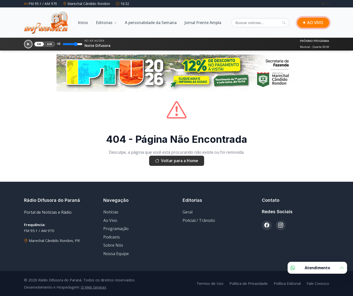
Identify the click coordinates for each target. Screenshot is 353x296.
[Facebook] (323, 3)
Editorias (104, 22)
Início (83, 22)
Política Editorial (287, 283)
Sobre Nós (113, 245)
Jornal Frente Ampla (203, 22)
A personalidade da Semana (151, 22)
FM (39, 44)
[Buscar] (260, 22)
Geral (187, 212)
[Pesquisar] (283, 22)
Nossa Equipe (116, 253)
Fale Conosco (318, 283)
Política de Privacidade (248, 283)
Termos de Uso (209, 283)
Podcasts (111, 237)
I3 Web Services (93, 287)
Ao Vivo (110, 220)
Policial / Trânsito (199, 220)
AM (49, 44)
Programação (116, 228)
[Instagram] (327, 3)
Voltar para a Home (176, 161)
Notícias (110, 212)
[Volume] (72, 44)
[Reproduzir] (28, 44)
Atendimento (317, 268)
